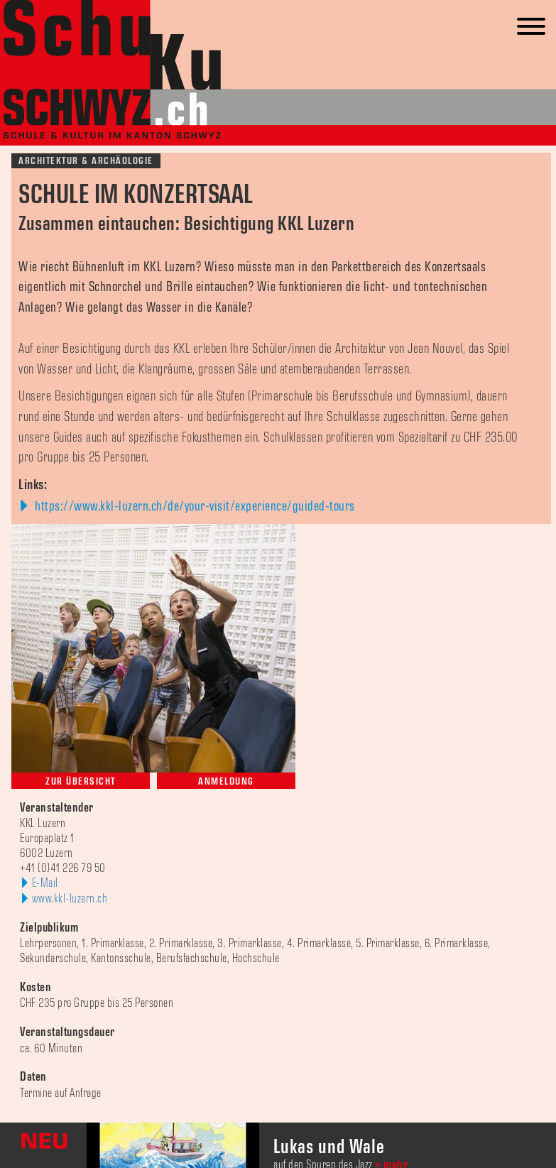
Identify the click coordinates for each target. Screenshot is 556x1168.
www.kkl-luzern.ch (70, 899)
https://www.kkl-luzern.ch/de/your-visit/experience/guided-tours (193, 506)
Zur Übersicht (80, 781)
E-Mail (45, 883)
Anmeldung (226, 781)
